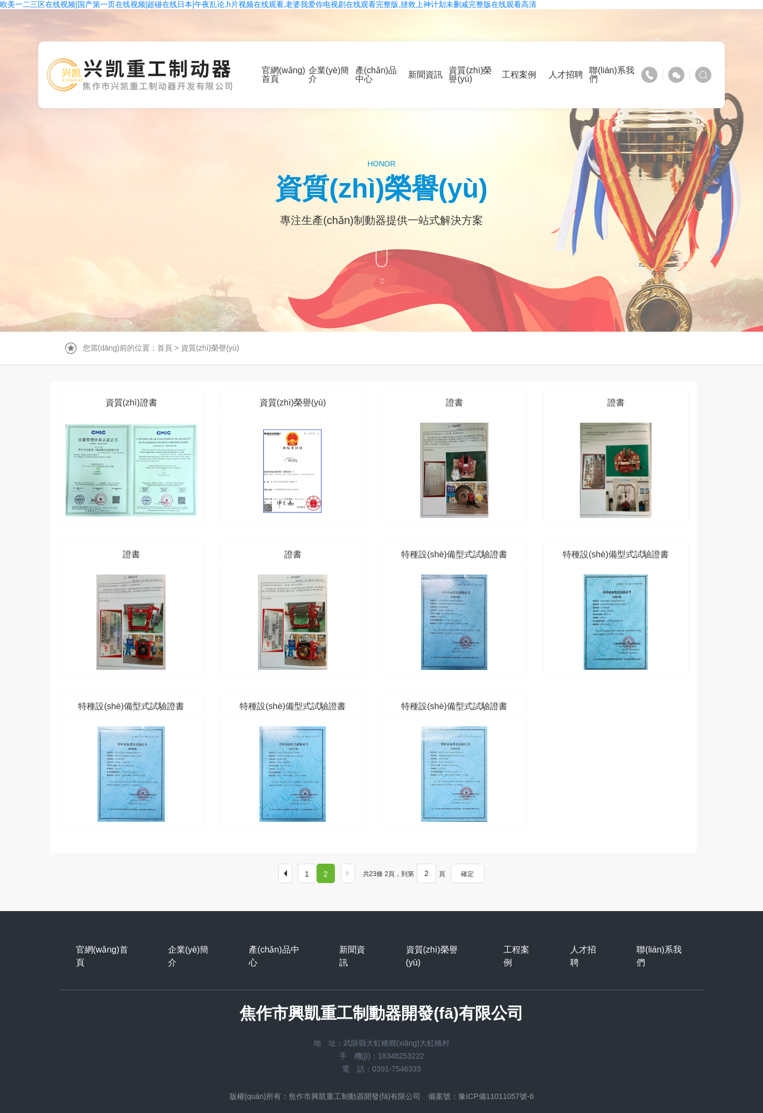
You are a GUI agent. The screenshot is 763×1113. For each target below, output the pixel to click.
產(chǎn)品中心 (274, 956)
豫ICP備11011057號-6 (496, 1096)
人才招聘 (583, 956)
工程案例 (516, 956)
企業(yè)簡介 (188, 956)
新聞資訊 (352, 956)
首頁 (164, 348)
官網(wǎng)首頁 (102, 956)
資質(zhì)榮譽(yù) (210, 348)
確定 (467, 874)
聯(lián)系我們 (659, 956)
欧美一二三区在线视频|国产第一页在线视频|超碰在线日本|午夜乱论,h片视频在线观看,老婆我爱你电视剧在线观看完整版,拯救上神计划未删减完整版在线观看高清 (268, 4)
